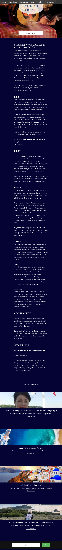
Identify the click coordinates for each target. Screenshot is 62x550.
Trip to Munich (31, 33)
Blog (32, 2)
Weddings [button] (40, 2)
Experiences (13, 2)
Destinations (24, 2)
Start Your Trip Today (31, 384)
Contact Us (50, 2)
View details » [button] (31, 416)
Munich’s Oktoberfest (21, 80)
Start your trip (46, 545)
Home (4, 2)
